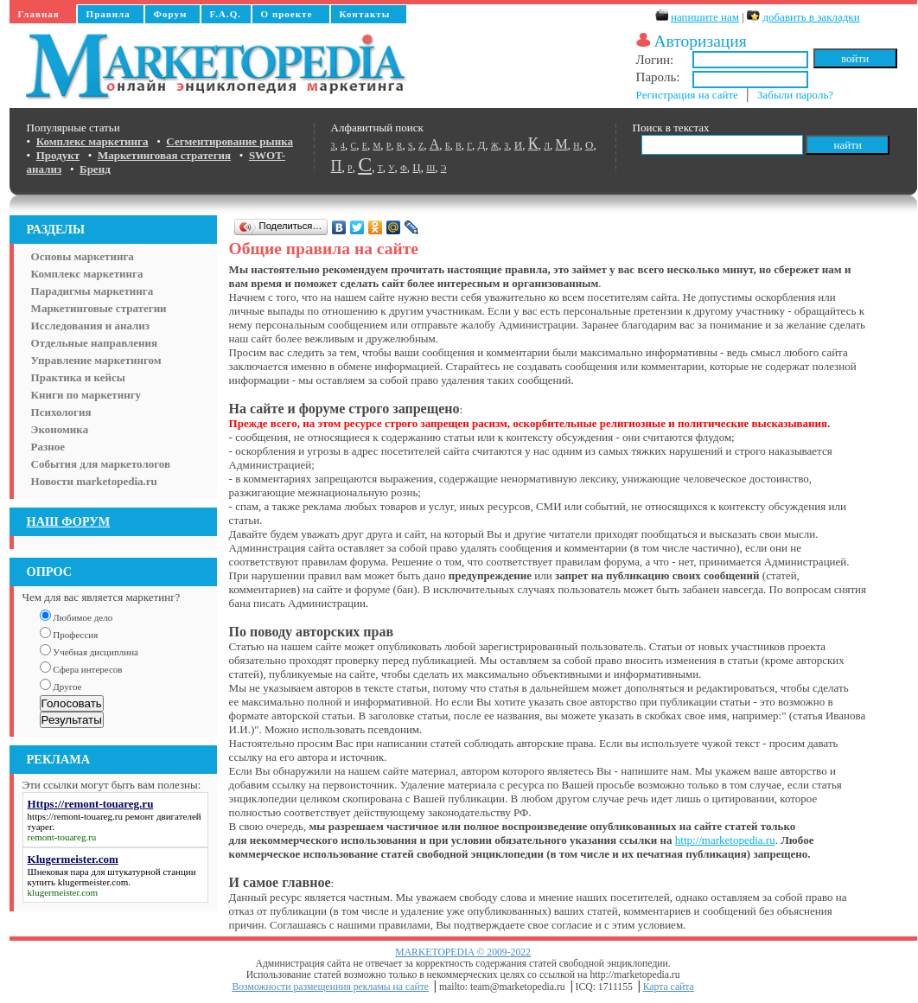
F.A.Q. (225, 14)
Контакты (365, 14)
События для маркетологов (100, 463)
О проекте (287, 14)
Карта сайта (668, 987)
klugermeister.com (93, 882)
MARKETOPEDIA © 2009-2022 (463, 952)
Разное (48, 446)
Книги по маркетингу (86, 394)
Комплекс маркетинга (87, 273)
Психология (61, 412)
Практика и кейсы (78, 377)
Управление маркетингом (96, 360)
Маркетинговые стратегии (99, 308)
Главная (39, 14)
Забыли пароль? (795, 94)
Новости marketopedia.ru (94, 481)
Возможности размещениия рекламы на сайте (330, 987)
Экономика (60, 429)
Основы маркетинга (82, 256)
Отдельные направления (94, 342)
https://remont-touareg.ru (75, 816)
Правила (108, 14)
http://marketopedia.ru (725, 840)
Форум (171, 14)
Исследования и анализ (90, 325)
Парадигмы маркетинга (92, 290)
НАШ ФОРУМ (69, 521)
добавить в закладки (810, 16)
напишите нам (705, 16)
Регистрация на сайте (687, 94)
